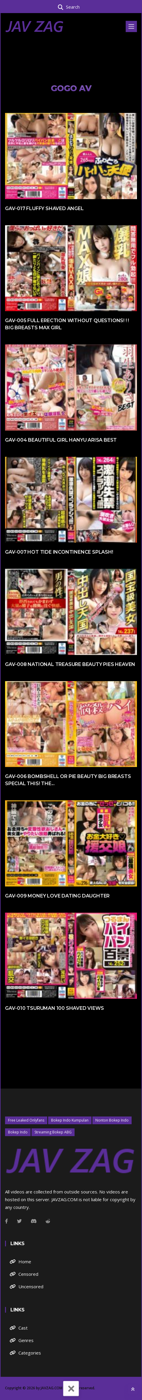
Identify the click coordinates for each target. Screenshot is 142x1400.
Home (24, 1261)
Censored (28, 1274)
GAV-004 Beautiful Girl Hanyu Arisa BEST (61, 440)
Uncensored (30, 1286)
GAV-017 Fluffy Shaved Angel (44, 208)
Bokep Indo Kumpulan (70, 1120)
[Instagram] (33, 1221)
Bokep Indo (18, 1132)
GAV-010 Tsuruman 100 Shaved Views (54, 1008)
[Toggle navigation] (131, 26)
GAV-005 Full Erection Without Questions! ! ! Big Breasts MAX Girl (67, 324)
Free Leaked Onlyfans (26, 1120)
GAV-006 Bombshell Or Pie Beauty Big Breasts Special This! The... (68, 780)
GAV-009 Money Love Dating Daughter (57, 896)
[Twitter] (19, 1221)
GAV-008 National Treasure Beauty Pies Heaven (70, 664)
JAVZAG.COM (51, 1387)
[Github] (48, 1221)
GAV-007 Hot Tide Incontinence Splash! (59, 552)
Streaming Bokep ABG (53, 1132)
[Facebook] (6, 1221)
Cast (23, 1328)
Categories (29, 1353)
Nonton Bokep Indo (112, 1120)
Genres (26, 1340)
